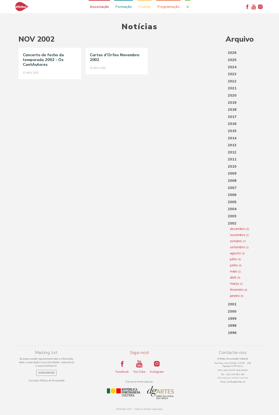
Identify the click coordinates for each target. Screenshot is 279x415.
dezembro (239, 228)
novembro (239, 235)
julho (235, 259)
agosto (237, 253)
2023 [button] (232, 74)
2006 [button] (232, 194)
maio (235, 271)
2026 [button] (232, 52)
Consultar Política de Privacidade (46, 380)
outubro (238, 241)
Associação (99, 6)
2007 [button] (232, 187)
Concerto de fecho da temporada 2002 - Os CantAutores (43, 59)
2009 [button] (232, 173)
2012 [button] (232, 152)
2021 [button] (232, 88)
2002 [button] (232, 223)
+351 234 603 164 (234, 374)
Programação (168, 6)
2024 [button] (232, 67)
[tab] (243, 53)
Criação (144, 6)
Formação (124, 6)
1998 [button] (232, 325)
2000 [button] (232, 311)
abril (235, 277)
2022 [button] (232, 81)
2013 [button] (232, 145)
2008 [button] (232, 180)
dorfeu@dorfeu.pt (236, 381)
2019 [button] (232, 102)
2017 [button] (232, 116)
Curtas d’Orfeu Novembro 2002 (115, 57)
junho (236, 265)
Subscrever (46, 372)
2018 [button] (232, 109)
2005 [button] (232, 202)
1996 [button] (232, 332)
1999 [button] (232, 318)
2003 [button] (232, 216)
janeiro (236, 295)
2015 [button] (232, 131)
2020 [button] (232, 95)
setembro (239, 247)
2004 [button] (232, 209)
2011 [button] (232, 159)
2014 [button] (232, 138)
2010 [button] (232, 166)
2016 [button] (232, 123)
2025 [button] (232, 60)
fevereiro (238, 289)
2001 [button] (232, 304)
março (236, 283)
